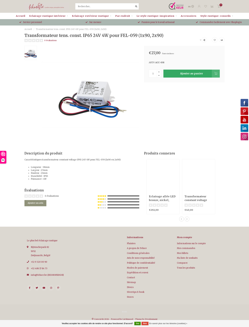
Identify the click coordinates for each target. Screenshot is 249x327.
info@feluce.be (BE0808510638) (47, 275)
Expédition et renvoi (137, 272)
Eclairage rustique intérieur (47, 15)
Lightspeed (128, 319)
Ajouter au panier (200, 74)
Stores (130, 297)
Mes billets (182, 253)
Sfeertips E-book (135, 292)
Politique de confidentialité (141, 263)
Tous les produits (186, 267)
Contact (131, 277)
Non (145, 323)
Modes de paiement (137, 267)
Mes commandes (186, 248)
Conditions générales (138, 253)
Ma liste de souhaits (187, 258)
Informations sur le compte (191, 243)
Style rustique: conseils (215, 15)
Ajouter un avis (35, 203)
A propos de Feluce (137, 248)
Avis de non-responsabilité (141, 258)
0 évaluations (50, 40)
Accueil (20, 15)
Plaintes (131, 243)
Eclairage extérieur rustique (90, 15)
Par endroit (122, 15)
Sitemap (131, 282)
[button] (181, 219)
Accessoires (188, 15)
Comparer (182, 263)
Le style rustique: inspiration (155, 15)
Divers (130, 287)
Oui (137, 323)
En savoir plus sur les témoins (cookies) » (168, 323)
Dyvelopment (151, 319)
